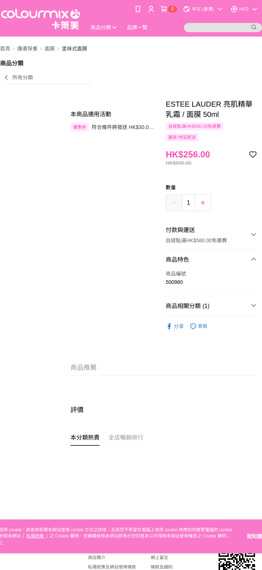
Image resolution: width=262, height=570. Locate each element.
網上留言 (159, 557)
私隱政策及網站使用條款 (112, 567)
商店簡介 (96, 557)
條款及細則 (162, 567)
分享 (175, 326)
